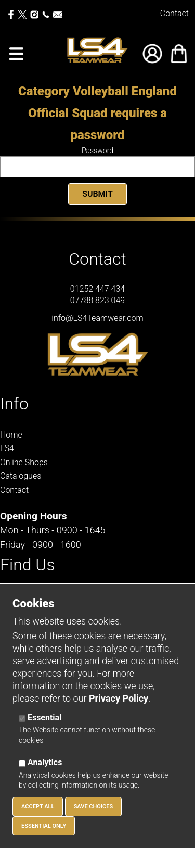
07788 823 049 (97, 300)
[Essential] (22, 718)
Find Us (27, 565)
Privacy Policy (118, 698)
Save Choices (93, 806)
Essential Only (43, 825)
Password (97, 150)
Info (14, 404)
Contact (174, 13)
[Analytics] (22, 763)
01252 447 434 (97, 289)
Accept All (37, 806)
